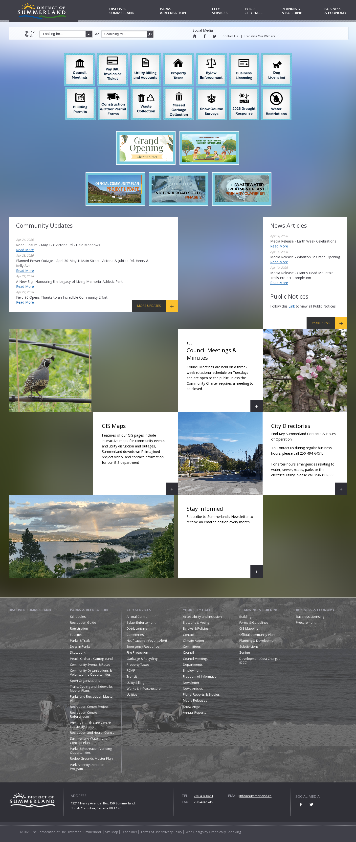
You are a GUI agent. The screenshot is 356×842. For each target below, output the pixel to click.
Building (245, 616)
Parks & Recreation (89, 609)
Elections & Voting (196, 622)
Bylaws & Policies (196, 628)
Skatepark (78, 652)
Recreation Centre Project (89, 706)
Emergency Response (143, 646)
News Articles (193, 688)
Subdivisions (249, 646)
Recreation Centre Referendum (83, 714)
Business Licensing (310, 616)
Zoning (244, 652)
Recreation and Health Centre (92, 732)
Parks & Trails (80, 640)
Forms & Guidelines (253, 622)
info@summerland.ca (255, 796)
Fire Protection (137, 652)
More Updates (149, 305)
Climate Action (193, 640)
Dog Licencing (137, 628)
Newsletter (191, 682)
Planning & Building (259, 609)
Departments (193, 664)
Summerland (133, 11)
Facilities (76, 634)
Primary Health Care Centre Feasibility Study (90, 724)
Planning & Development (257, 640)
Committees (192, 646)
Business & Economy (315, 609)
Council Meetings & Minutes (225, 375)
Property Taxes (138, 664)
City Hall (262, 11)
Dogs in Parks (80, 646)
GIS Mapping (248, 628)
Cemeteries (135, 634)
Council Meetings (195, 658)
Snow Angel (191, 706)
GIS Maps (140, 458)
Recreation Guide (83, 622)
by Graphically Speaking (222, 832)
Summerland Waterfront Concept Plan (88, 740)
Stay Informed (225, 541)
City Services (139, 609)
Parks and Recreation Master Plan (92, 698)
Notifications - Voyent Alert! (147, 640)
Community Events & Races (90, 664)
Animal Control (137, 616)
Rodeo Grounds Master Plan (91, 758)
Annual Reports (194, 712)
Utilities (132, 694)
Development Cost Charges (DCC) (259, 660)
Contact (188, 634)
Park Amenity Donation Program (87, 766)
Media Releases (195, 700)
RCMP (131, 670)
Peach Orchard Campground (91, 658)
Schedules (78, 616)
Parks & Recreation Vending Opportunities (91, 750)
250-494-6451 (203, 796)
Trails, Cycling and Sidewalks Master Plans (91, 688)
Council (188, 652)
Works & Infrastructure (144, 688)
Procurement (305, 622)
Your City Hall (197, 609)
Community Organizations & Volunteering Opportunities (91, 672)
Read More (25, 249)
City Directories (306, 458)
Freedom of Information (201, 676)
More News (321, 322)
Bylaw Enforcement (141, 622)
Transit (132, 676)
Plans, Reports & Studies (201, 694)
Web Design (195, 832)
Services (227, 11)
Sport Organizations (85, 680)
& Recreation (185, 11)
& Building (302, 11)
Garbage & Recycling (142, 658)
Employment (192, 670)
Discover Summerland (30, 609)
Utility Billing (135, 682)
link (292, 306)
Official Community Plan (257, 634)
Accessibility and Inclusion (202, 616)
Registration (79, 628)
